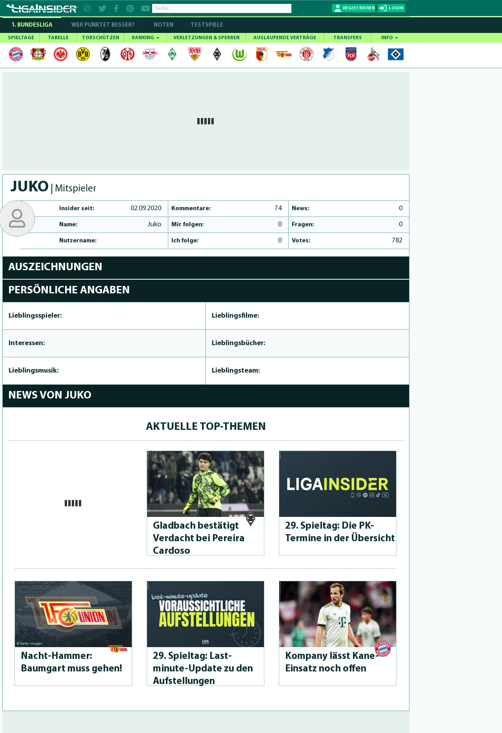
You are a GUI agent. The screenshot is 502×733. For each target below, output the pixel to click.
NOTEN (163, 25)
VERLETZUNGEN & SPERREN (206, 37)
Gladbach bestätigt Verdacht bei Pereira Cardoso (199, 538)
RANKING (145, 37)
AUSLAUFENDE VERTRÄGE (284, 37)
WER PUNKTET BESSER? (103, 25)
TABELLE (58, 37)
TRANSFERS (347, 37)
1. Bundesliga (32, 25)
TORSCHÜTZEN (100, 37)
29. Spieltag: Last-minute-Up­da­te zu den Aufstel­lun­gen (203, 668)
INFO (389, 37)
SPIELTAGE (21, 37)
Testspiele (206, 25)
